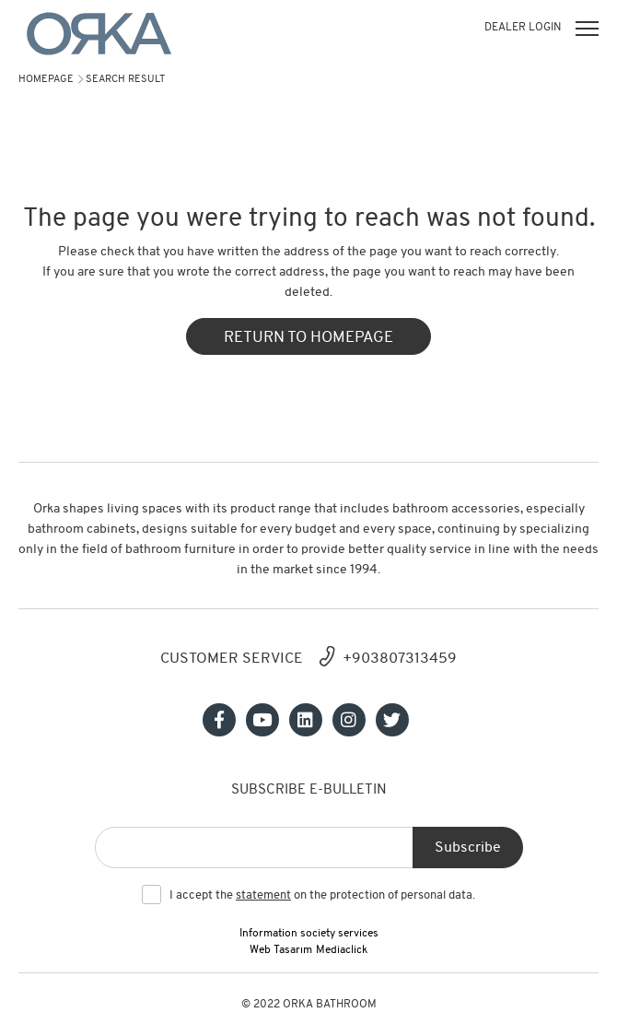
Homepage (46, 80)
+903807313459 (400, 659)
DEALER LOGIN (522, 27)
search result (125, 80)
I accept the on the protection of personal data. (322, 896)
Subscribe (468, 848)
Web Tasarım (281, 950)
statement (263, 895)
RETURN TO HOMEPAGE (308, 338)
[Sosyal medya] (219, 719)
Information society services (308, 933)
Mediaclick (341, 950)
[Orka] (99, 34)
